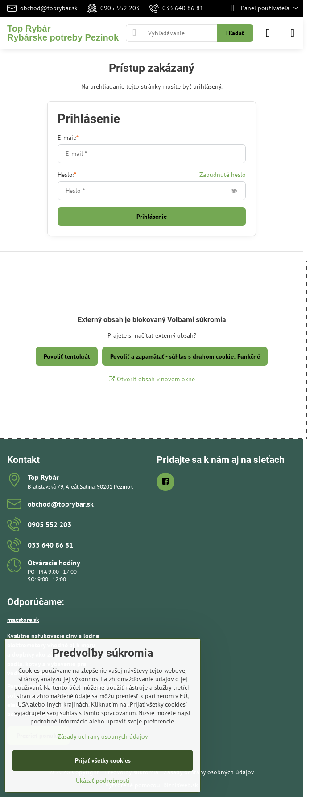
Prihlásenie (151, 217)
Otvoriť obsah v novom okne (152, 379)
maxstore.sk (23, 620)
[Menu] (292, 33)
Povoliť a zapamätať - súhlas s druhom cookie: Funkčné (185, 356)
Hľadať (235, 33)
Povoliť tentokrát (67, 356)
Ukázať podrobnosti (103, 781)
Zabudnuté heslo (222, 175)
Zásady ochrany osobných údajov (209, 772)
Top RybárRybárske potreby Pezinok (63, 33)
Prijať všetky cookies (103, 760)
